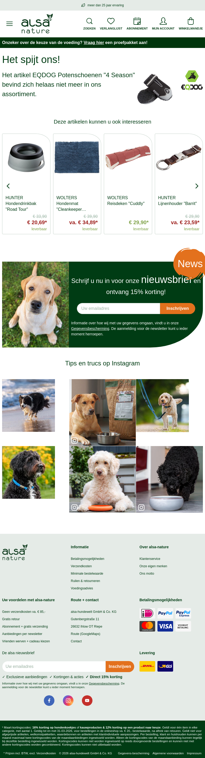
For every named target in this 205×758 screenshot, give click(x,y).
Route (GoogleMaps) (85, 634)
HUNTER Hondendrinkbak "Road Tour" (21, 203)
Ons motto (146, 573)
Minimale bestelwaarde (87, 573)
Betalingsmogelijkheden (87, 559)
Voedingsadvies (82, 588)
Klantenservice (149, 559)
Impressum (194, 753)
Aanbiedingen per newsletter (22, 634)
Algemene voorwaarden (168, 753)
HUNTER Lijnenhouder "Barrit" (177, 200)
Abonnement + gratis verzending (25, 626)
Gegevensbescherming (90, 328)
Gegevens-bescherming (133, 753)
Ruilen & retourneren (85, 581)
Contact (76, 641)
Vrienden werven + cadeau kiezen (26, 641)
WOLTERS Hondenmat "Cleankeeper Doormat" (69, 206)
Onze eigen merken (153, 566)
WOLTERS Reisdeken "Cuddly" (126, 200)
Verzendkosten (81, 566)
